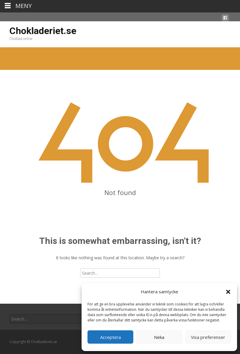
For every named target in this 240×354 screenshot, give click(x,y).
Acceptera (110, 337)
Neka (159, 337)
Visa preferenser (208, 337)
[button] (228, 292)
